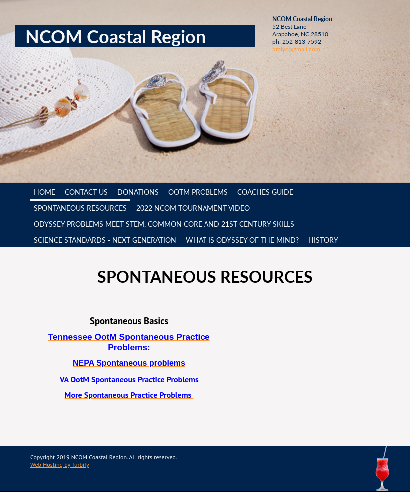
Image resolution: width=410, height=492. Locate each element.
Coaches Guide (265, 192)
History (323, 240)
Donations (138, 192)
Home (44, 192)
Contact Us (86, 192)
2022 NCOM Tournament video (193, 208)
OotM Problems (198, 192)
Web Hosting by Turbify (59, 464)
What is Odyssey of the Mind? (242, 240)
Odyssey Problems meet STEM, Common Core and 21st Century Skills (164, 224)
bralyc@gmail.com (296, 49)
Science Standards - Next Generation (105, 240)
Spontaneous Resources (80, 208)
